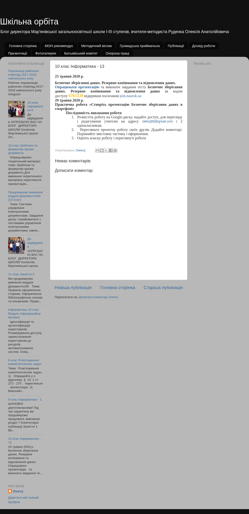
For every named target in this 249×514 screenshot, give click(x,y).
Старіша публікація (163, 287)
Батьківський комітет (81, 53)
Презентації (17, 53)
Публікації (176, 46)
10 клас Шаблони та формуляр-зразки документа (22, 149)
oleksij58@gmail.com (157, 121)
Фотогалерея (45, 53)
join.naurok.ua (130, 96)
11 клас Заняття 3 (21, 274)
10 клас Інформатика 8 (35, 106)
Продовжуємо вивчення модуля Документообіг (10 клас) (25, 196)
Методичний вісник (96, 46)
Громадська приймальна (140, 46)
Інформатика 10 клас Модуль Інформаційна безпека (24, 313)
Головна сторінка (23, 46)
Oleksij (18, 491)
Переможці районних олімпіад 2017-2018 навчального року (23, 74)
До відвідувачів (35, 242)
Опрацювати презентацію (77, 87)
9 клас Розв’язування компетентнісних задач (24, 362)
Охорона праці (117, 53)
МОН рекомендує (59, 46)
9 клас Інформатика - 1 (25, 399)
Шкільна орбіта (29, 21)
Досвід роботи (203, 46)
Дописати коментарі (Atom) (98, 297)
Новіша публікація (73, 287)
